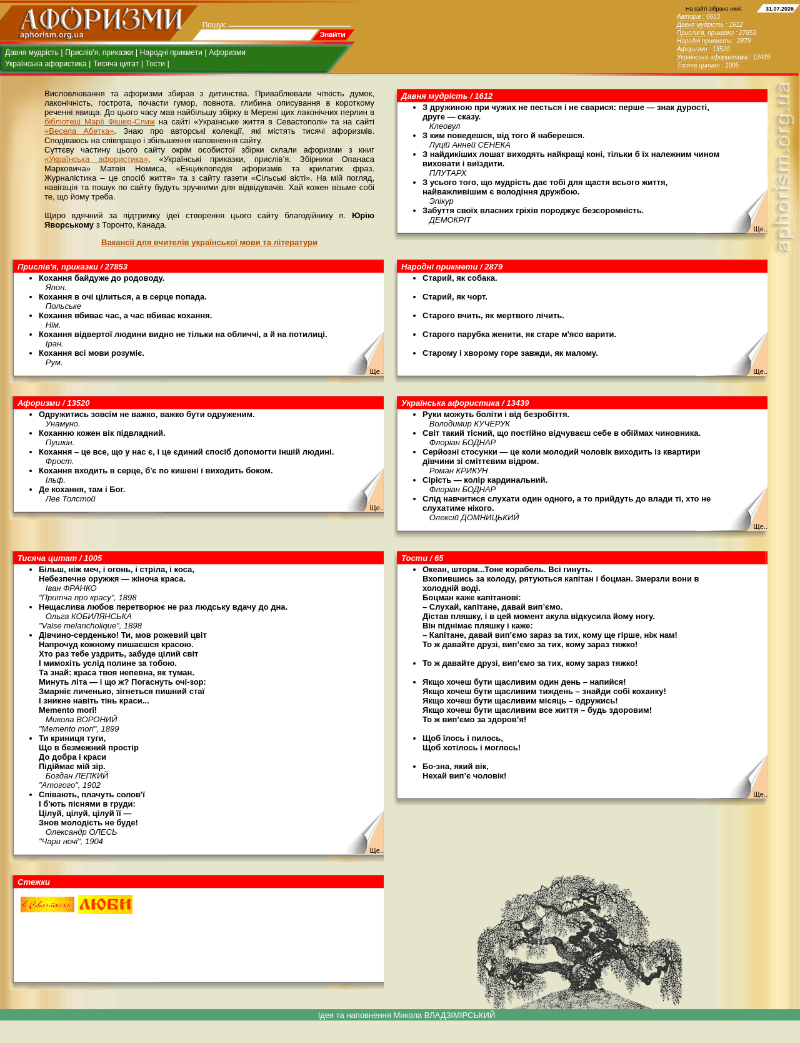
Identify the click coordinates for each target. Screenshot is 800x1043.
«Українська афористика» (96, 159)
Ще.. (760, 229)
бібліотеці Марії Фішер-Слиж (99, 121)
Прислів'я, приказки (99, 52)
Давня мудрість (32, 52)
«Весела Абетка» (79, 131)
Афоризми (227, 52)
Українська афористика (45, 63)
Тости (155, 63)
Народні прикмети (171, 52)
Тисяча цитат (116, 63)
